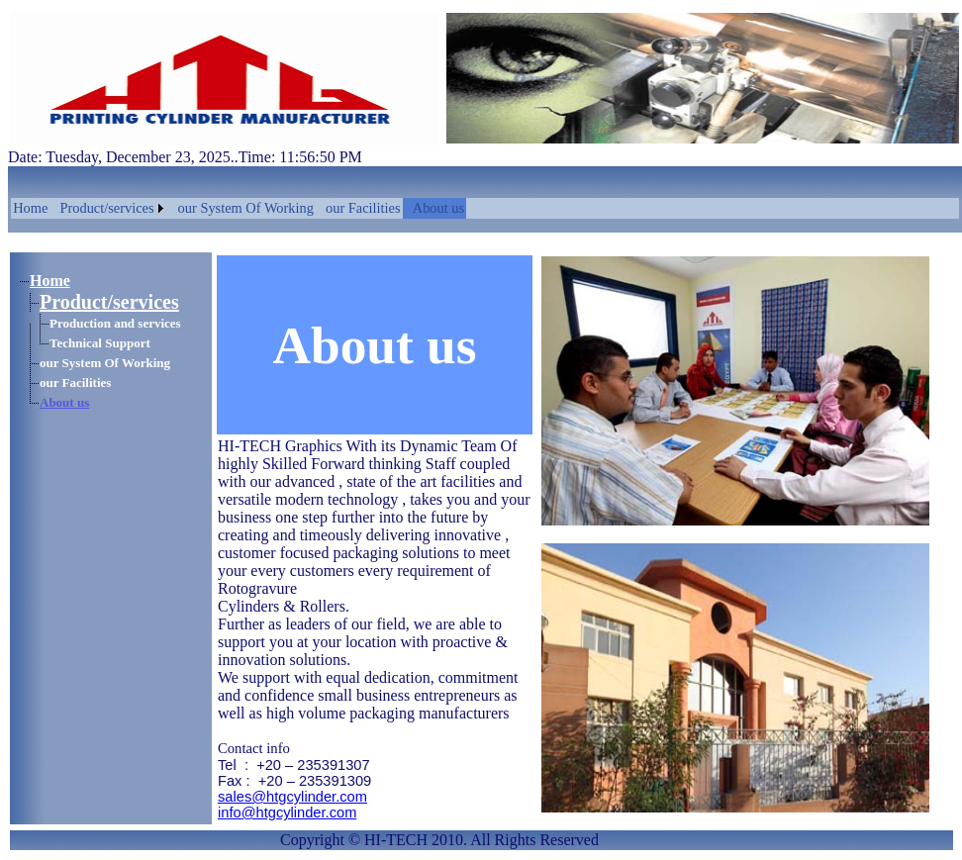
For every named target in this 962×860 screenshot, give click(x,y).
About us (438, 208)
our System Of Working (246, 208)
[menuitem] (30, 208)
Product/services (106, 208)
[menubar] (238, 208)
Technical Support (99, 342)
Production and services (115, 323)
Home (30, 208)
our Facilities (363, 208)
